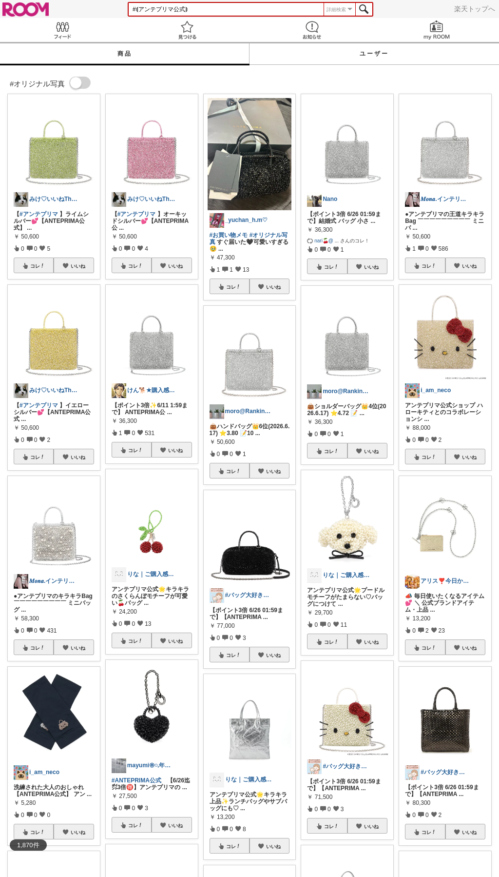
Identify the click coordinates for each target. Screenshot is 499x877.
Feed (62, 30)
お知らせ (312, 30)
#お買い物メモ (229, 235)
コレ (37, 265)
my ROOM (436, 30)
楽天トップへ (474, 9)
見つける (187, 30)
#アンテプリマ (38, 214)
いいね (78, 265)
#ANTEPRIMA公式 (136, 780)
